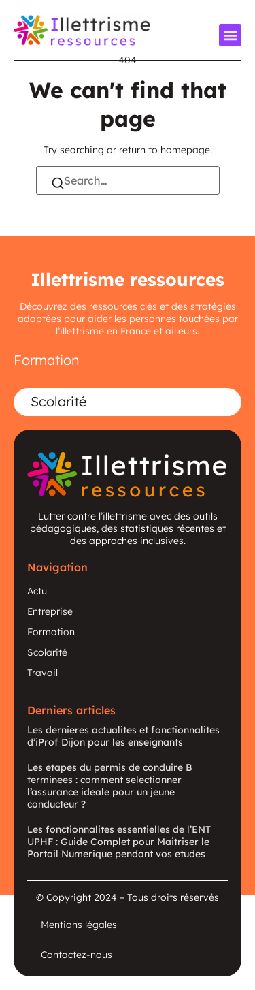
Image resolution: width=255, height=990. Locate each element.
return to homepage (164, 150)
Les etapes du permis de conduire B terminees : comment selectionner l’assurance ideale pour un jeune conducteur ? (109, 785)
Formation (47, 359)
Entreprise (50, 611)
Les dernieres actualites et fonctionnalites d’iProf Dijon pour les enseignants (123, 736)
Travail (42, 673)
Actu (37, 591)
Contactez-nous (76, 954)
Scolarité (58, 401)
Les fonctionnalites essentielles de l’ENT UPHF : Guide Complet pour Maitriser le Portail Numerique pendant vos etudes (119, 841)
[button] (230, 35)
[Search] (57, 184)
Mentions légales (79, 925)
